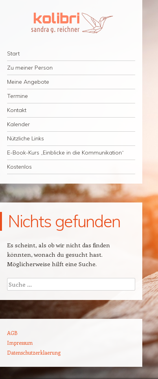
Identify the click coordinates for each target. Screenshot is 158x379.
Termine (17, 95)
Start (13, 53)
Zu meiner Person (30, 67)
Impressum (20, 342)
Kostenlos (19, 166)
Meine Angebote (28, 81)
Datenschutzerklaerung (34, 352)
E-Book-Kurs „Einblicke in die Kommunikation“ (65, 152)
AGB (12, 332)
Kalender (18, 124)
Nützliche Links (25, 138)
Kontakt (16, 110)
